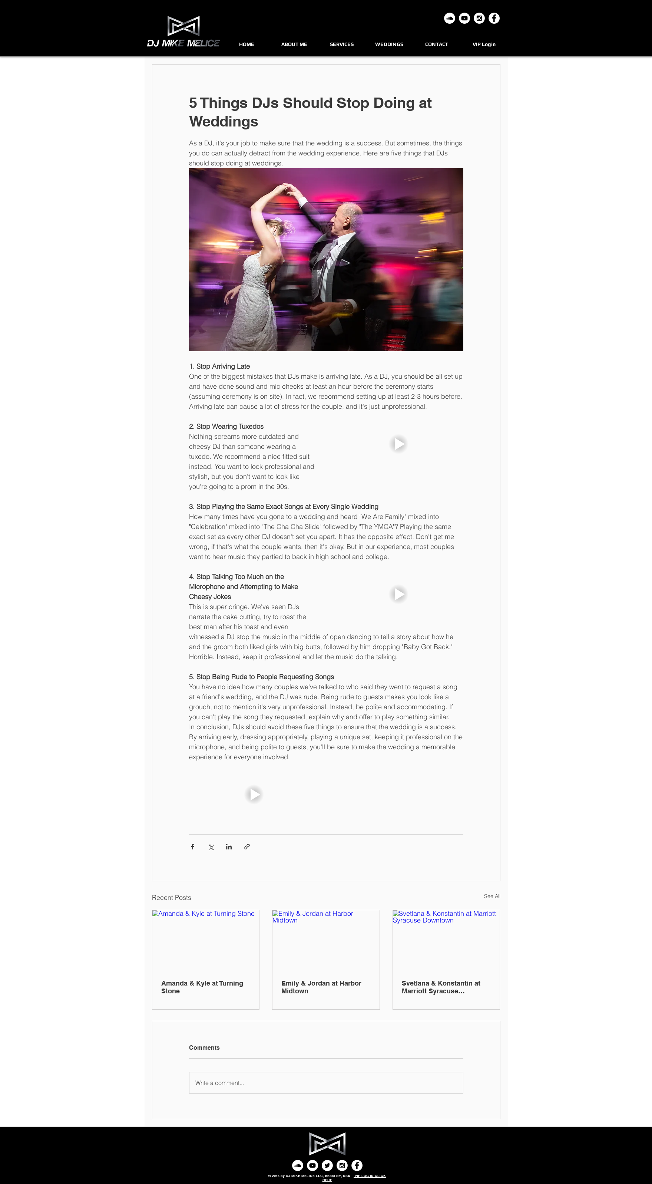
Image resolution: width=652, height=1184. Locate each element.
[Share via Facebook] (192, 846)
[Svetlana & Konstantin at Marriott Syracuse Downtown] (446, 940)
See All (492, 896)
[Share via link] (247, 846)
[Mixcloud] (449, 18)
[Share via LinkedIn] (228, 846)
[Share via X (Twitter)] (210, 846)
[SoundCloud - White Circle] (297, 1165)
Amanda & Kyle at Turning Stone (202, 987)
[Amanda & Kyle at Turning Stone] (205, 940)
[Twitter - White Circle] (327, 1165)
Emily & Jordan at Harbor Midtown (321, 987)
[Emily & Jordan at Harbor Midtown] (326, 940)
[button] (398, 443)
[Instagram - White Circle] (479, 18)
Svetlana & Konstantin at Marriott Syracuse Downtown (441, 987)
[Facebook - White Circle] (494, 18)
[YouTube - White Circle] (464, 18)
